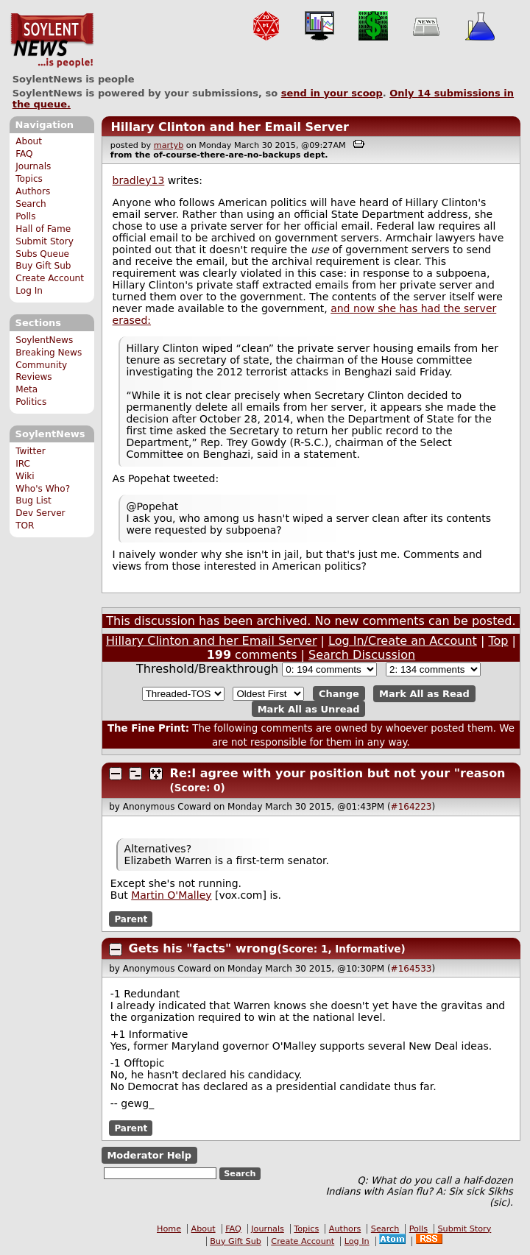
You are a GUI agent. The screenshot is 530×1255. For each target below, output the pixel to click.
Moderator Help (149, 1155)
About (28, 141)
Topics (29, 179)
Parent (130, 919)
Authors (32, 191)
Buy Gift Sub (43, 266)
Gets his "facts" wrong (203, 948)
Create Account (49, 278)
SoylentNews (52, 40)
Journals (33, 166)
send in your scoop (332, 93)
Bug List (33, 500)
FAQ (23, 154)
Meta (26, 389)
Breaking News (48, 352)
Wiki (24, 476)
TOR (24, 525)
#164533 (411, 969)
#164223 (411, 807)
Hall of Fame (43, 229)
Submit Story (44, 241)
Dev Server (40, 513)
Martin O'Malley (171, 895)
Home (169, 1229)
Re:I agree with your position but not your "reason (338, 773)
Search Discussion (361, 655)
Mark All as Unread (309, 708)
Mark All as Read (424, 693)
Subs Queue (42, 254)
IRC (22, 464)
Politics (30, 402)
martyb (168, 145)
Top (498, 641)
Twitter (30, 451)
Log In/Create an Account (402, 641)
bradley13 (139, 180)
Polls (25, 216)
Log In (29, 291)
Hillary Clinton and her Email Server (229, 127)
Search (30, 204)
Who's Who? (42, 489)
